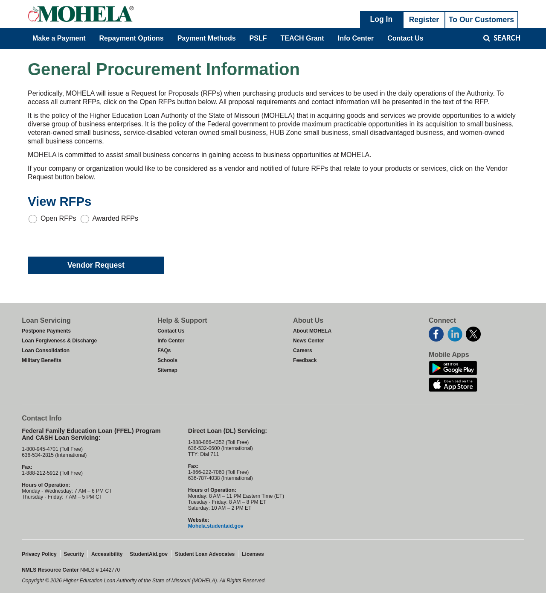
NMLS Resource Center (51, 570)
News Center (308, 341)
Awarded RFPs (115, 218)
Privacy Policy (39, 554)
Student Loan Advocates (205, 554)
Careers (302, 350)
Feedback (305, 360)
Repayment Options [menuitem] (131, 38)
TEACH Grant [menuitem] (302, 38)
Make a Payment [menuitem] (59, 38)
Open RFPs (58, 218)
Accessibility (106, 554)
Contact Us (170, 331)
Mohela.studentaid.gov (216, 526)
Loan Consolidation (46, 350)
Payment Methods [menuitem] (206, 38)
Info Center (170, 341)
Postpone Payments (46, 331)
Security (74, 554)
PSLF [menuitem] (258, 38)
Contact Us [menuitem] (405, 38)
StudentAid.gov (149, 554)
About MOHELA (312, 331)
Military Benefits (41, 360)
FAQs (164, 350)
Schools (167, 360)
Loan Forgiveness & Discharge (59, 341)
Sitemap (167, 370)
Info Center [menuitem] (356, 38)
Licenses (253, 554)
